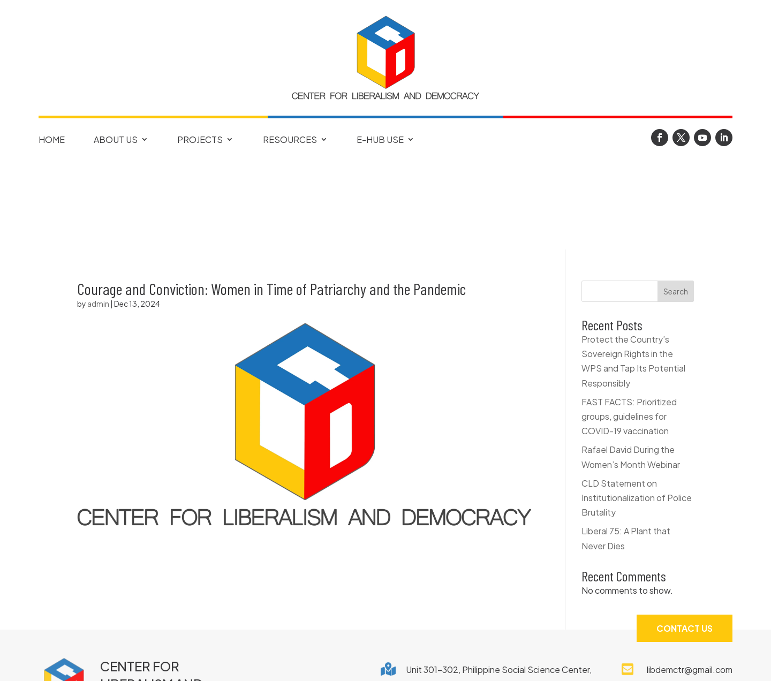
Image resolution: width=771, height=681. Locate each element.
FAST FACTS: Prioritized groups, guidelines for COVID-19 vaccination (629, 328)
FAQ (258, 661)
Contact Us (684, 539)
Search (675, 203)
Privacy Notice (400, 661)
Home (52, 139)
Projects (200, 139)
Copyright (316, 661)
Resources (290, 139)
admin (98, 215)
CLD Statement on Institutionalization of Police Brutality (636, 409)
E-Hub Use (380, 139)
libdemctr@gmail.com (689, 581)
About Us (116, 139)
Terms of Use (490, 661)
